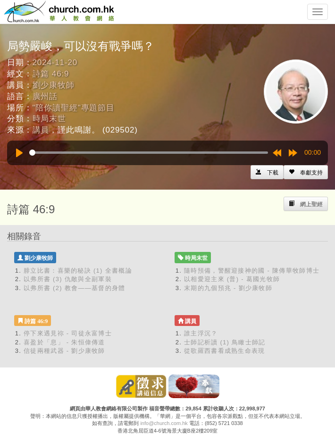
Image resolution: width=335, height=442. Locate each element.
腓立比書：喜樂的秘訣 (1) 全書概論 (78, 270)
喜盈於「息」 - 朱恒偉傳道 (64, 342)
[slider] (148, 152)
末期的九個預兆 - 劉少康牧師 (228, 288)
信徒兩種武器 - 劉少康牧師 (64, 350)
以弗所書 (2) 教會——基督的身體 (75, 288)
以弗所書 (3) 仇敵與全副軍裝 (68, 279)
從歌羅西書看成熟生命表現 (224, 350)
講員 (41, 129)
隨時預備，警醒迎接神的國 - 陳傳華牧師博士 (251, 270)
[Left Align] (306, 172)
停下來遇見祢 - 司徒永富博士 (68, 333)
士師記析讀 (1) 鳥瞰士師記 (225, 342)
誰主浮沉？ (201, 333)
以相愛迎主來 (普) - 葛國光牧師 (232, 279)
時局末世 (49, 118)
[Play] (19, 152)
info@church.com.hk (163, 423)
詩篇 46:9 (51, 73)
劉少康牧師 (54, 85)
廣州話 (45, 96)
